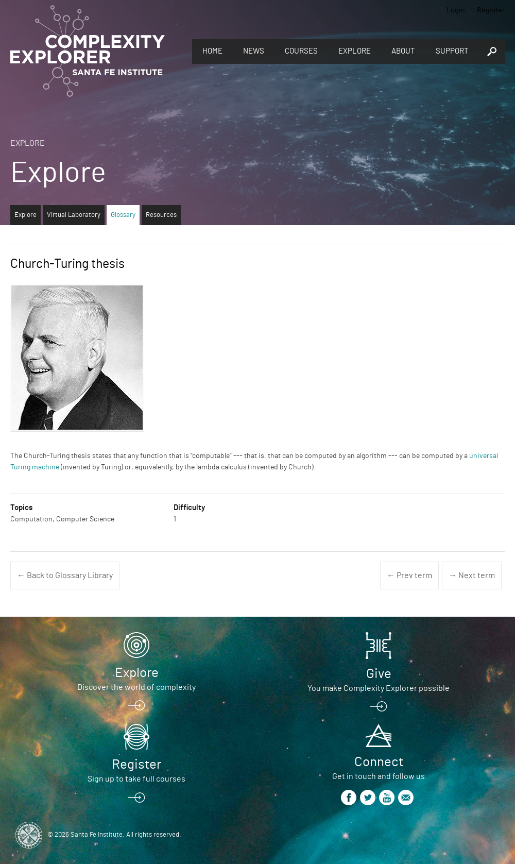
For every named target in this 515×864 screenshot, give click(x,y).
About (403, 51)
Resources (161, 215)
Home (212, 51)
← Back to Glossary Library (65, 575)
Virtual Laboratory (73, 215)
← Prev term (409, 575)
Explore (354, 51)
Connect (378, 762)
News (253, 51)
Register (491, 10)
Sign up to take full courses (136, 779)
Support (452, 51)
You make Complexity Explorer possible (378, 688)
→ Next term (472, 575)
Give (378, 674)
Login (456, 10)
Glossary (123, 215)
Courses (301, 51)
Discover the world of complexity (136, 687)
